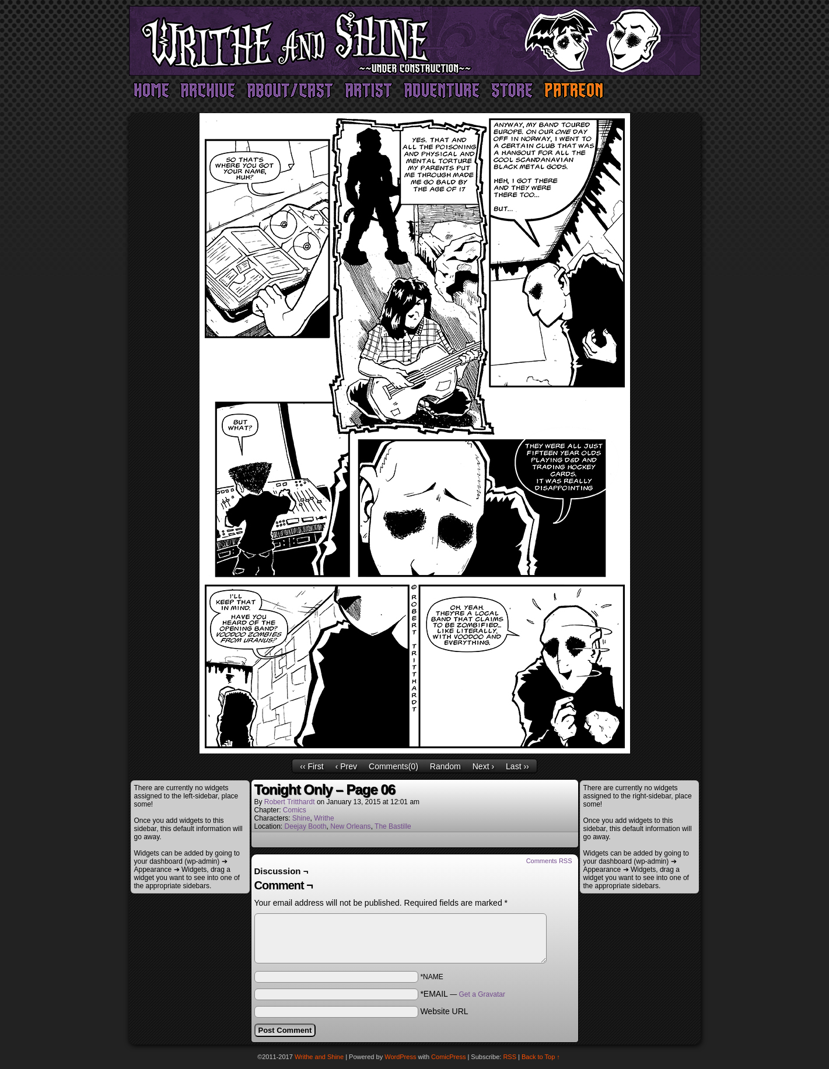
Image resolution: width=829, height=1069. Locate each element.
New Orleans (350, 826)
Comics (294, 810)
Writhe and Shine (415, 41)
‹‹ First (311, 766)
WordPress (400, 1056)
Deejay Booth (306, 826)
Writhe (324, 818)
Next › (483, 766)
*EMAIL (462, 993)
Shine (301, 818)
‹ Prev (346, 766)
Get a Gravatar (482, 994)
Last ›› (517, 766)
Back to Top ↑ (541, 1056)
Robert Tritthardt (289, 802)
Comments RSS (549, 860)
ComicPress (448, 1056)
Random (445, 766)
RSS (509, 1056)
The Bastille (393, 826)
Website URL (444, 1011)
